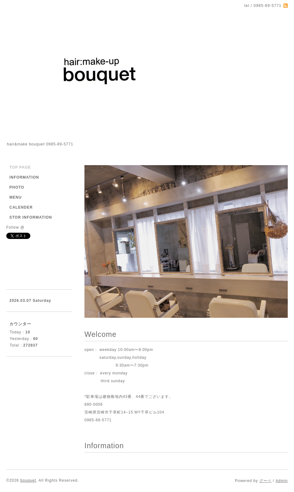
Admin (282, 481)
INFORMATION (24, 177)
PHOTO (16, 187)
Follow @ (15, 227)
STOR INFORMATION (30, 217)
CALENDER (21, 207)
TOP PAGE (20, 167)
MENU (15, 197)
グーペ (265, 481)
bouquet (28, 480)
